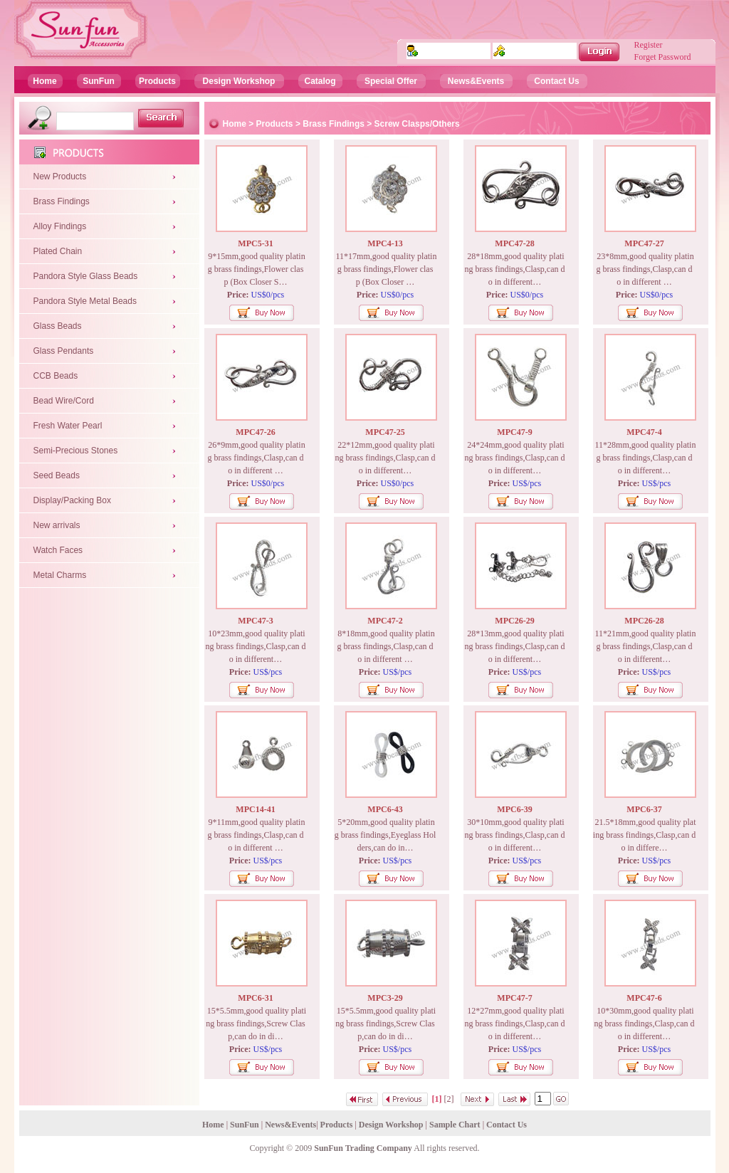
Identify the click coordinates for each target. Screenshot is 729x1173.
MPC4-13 (384, 243)
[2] (449, 1099)
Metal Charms (60, 575)
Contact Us (556, 81)
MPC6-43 (384, 809)
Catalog (319, 81)
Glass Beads (57, 326)
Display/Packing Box (72, 500)
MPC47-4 (643, 432)
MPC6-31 (255, 998)
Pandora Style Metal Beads (85, 301)
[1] (437, 1099)
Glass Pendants (63, 351)
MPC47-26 (255, 432)
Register (648, 45)
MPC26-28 (644, 621)
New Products (60, 177)
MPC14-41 (255, 809)
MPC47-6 (643, 998)
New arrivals (56, 525)
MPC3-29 (384, 998)
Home (44, 81)
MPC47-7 (514, 998)
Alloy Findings (60, 226)
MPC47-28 (514, 243)
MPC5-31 (255, 243)
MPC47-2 (384, 621)
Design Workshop (239, 81)
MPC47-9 (514, 432)
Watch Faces (58, 550)
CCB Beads (55, 376)
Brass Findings (61, 201)
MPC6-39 (514, 809)
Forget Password (662, 57)
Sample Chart (455, 1125)
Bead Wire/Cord (63, 401)
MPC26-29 (514, 621)
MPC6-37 (643, 809)
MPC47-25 (384, 432)
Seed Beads (56, 475)
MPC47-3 (255, 621)
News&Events (476, 81)
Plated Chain (58, 251)
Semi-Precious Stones (75, 451)
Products (157, 81)
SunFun (99, 81)
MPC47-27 (644, 243)
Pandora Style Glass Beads (85, 276)
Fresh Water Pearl (68, 426)
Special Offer (390, 81)
